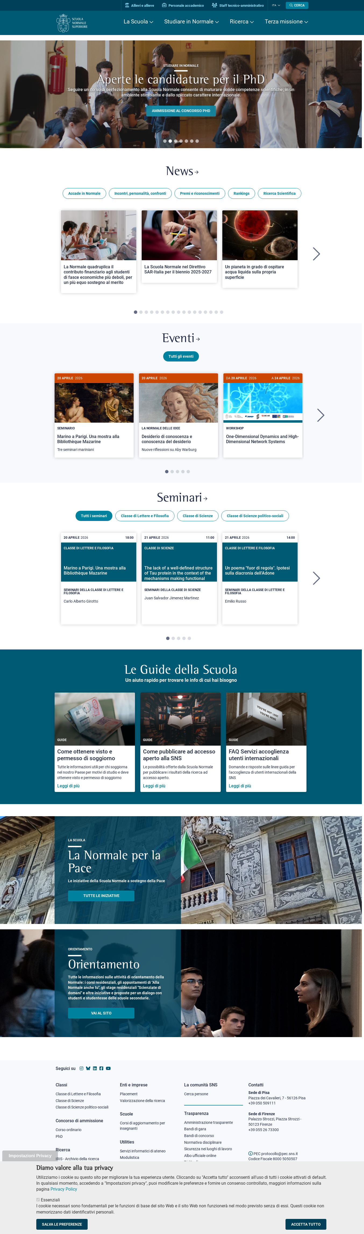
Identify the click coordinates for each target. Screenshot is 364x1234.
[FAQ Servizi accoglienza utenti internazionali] (266, 742)
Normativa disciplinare (203, 1142)
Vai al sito (101, 1013)
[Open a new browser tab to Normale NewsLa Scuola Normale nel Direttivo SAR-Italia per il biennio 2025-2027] (179, 246)
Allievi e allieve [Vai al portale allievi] (139, 6)
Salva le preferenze (62, 1224)
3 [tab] (175, 141)
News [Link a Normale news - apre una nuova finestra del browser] (182, 172)
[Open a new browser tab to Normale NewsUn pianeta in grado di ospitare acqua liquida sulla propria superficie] (260, 249)
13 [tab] (200, 312)
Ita (274, 5)
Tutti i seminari (94, 516)
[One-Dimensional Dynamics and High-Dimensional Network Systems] (262, 412)
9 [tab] (178, 312)
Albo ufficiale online (200, 1155)
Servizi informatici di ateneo (143, 1151)
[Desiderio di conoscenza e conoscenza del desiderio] (178, 415)
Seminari (182, 498)
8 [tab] (173, 312)
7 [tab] (197, 141)
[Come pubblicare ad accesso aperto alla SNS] (180, 742)
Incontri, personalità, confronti (140, 193)
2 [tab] (170, 141)
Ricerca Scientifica (279, 193)
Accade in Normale (84, 193)
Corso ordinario (68, 1130)
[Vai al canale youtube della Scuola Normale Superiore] (108, 1068)
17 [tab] (221, 312)
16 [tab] (216, 312)
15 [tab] (210, 312)
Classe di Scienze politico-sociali (255, 516)
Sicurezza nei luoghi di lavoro (208, 1149)
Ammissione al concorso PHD (181, 111)
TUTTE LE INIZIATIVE (101, 896)
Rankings (241, 193)
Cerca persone (196, 1094)
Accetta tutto (306, 1224)
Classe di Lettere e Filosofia (145, 516)
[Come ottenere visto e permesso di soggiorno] (95, 742)
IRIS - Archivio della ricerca (77, 1159)
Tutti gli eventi (181, 356)
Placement (129, 1094)
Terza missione (284, 21)
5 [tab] (186, 141)
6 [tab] (191, 141)
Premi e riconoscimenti (200, 193)
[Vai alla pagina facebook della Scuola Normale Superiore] (101, 1068)
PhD (59, 1136)
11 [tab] (189, 312)
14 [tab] (205, 312)
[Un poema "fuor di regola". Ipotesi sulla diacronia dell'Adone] (260, 578)
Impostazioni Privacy (30, 1155)
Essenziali (50, 1199)
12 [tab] (194, 312)
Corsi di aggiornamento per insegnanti (142, 1126)
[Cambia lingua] (278, 5)
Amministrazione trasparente (208, 1122)
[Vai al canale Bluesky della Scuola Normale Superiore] (88, 1068)
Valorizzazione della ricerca (142, 1101)
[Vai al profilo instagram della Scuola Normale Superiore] (81, 1068)
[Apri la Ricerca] (297, 5)
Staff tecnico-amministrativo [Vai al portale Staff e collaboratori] (238, 6)
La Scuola (136, 21)
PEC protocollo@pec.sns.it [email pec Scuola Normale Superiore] (273, 1154)
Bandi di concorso (199, 1136)
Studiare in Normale (188, 21)
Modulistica (129, 1157)
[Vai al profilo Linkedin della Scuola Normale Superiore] (95, 1068)
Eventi (181, 339)
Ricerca (239, 21)
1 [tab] (164, 141)
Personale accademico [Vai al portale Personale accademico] (183, 6)
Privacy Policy (64, 1189)
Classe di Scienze (198, 516)
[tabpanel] (181, 94)
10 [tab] (184, 312)
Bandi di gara (195, 1129)
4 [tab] (181, 141)
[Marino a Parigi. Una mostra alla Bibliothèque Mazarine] (94, 415)
